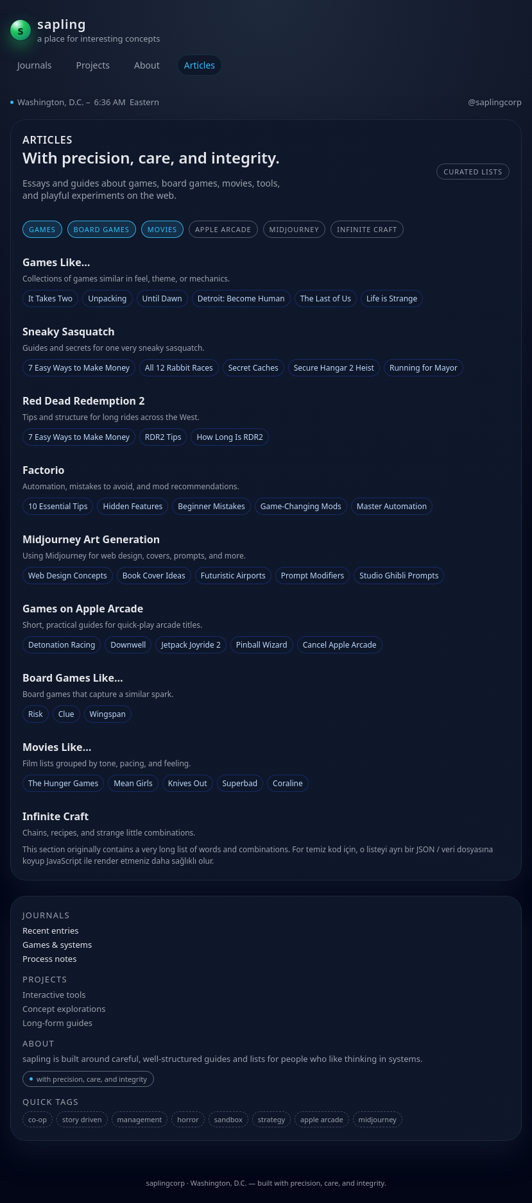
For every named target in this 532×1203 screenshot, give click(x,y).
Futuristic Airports (233, 575)
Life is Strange (391, 298)
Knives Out (187, 783)
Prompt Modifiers (313, 575)
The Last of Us (325, 298)
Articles (199, 65)
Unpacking (107, 298)
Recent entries (50, 930)
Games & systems (57, 944)
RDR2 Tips (163, 437)
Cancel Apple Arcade (340, 644)
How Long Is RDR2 (229, 437)
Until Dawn (162, 298)
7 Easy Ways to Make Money (79, 367)
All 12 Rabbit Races (179, 367)
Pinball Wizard (261, 644)
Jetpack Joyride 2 (190, 644)
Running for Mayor (424, 367)
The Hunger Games (63, 783)
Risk (35, 714)
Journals (34, 65)
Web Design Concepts (67, 575)
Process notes (49, 958)
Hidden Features (132, 506)
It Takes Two (50, 298)
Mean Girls (133, 783)
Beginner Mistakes (211, 506)
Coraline (288, 783)
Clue (66, 714)
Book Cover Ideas (154, 575)
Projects (93, 65)
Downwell (128, 644)
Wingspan (108, 714)
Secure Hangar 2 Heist (334, 367)
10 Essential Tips (57, 506)
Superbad (240, 783)
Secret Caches (253, 367)
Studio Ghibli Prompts (398, 575)
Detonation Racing (61, 644)
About (147, 65)
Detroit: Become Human (241, 298)
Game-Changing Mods (301, 506)
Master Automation (392, 506)
